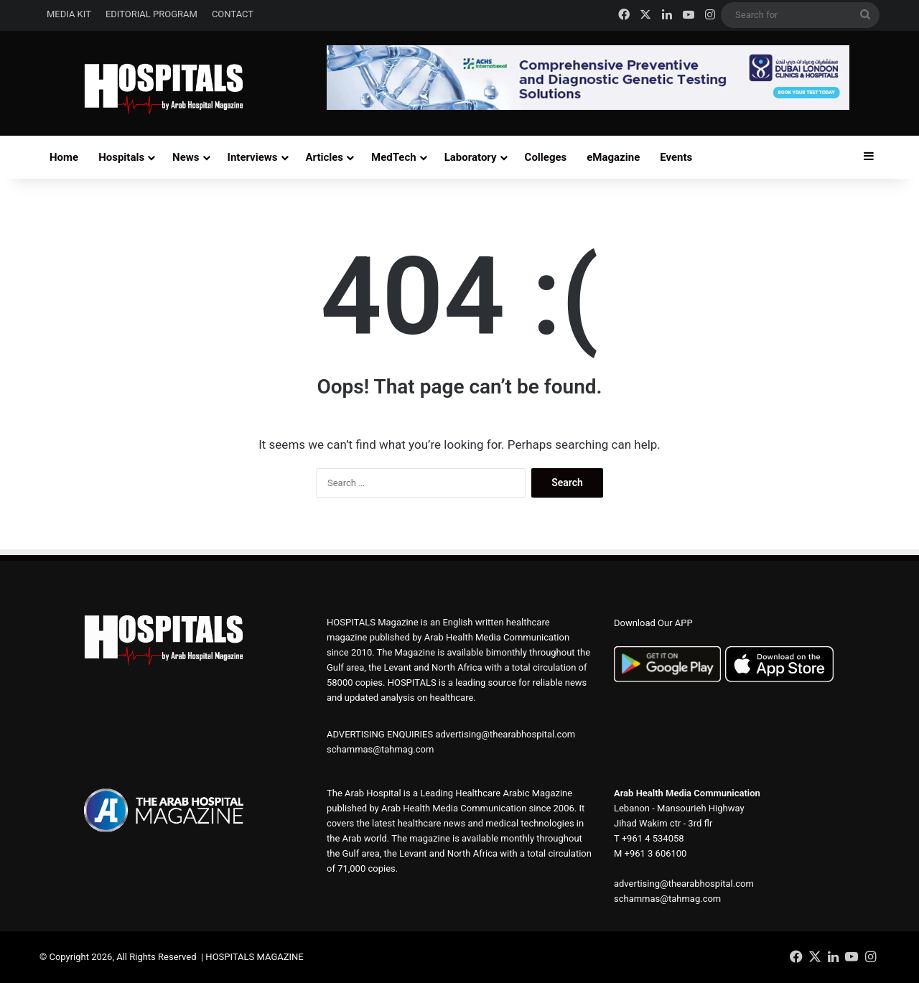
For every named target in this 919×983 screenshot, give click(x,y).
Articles (325, 157)
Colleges (546, 157)
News (185, 157)
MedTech (393, 157)
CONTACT (232, 14)
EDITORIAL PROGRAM (151, 14)
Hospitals (121, 157)
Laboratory (470, 157)
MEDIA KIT (69, 14)
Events (676, 157)
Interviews (253, 157)
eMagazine (613, 157)
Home (64, 157)
